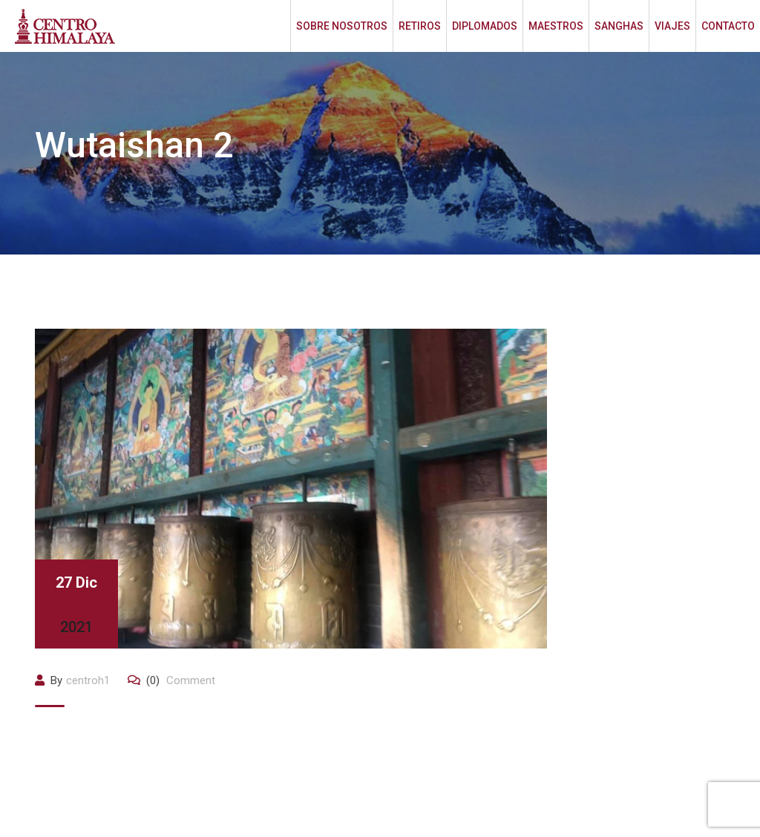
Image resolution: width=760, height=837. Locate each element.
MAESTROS (555, 26)
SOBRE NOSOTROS (341, 26)
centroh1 (88, 680)
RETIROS (420, 26)
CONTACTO (728, 26)
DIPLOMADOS (484, 26)
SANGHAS (618, 26)
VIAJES (672, 26)
